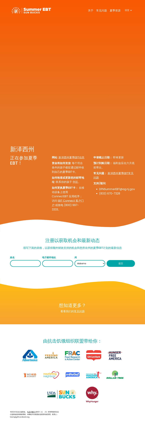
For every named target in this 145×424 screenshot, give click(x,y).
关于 (90, 10)
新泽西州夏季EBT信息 (71, 157)
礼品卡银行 (31, 412)
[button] (128, 10)
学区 (75, 182)
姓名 (12, 257)
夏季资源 (115, 10)
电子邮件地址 (49, 257)
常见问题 (101, 10)
